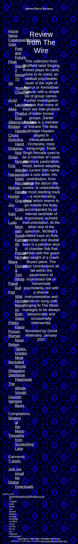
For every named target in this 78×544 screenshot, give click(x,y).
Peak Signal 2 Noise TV (16, 70)
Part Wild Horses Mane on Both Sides (17, 305)
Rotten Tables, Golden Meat (17, 351)
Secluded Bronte (17, 364)
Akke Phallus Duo (17, 113)
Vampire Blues (16, 403)
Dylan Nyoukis (18, 159)
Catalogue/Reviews (24, 40)
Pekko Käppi (16, 325)
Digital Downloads (20, 484)
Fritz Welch (16, 168)
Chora (13, 135)
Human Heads (17, 190)
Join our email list (16, 473)
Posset (14, 332)
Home (13, 31)
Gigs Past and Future (17, 51)
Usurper (15, 397)
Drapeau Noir (15, 150)
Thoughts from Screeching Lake (21, 442)
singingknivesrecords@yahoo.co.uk (26, 496)
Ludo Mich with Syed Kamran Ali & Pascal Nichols (18, 240)
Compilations (19, 414)
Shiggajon (16, 371)
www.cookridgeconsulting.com (54, 541)
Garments (16, 457)
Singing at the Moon (16, 424)
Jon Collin (16, 207)
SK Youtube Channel (18, 88)
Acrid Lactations (20, 102)
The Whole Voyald (17, 388)
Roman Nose (16, 338)
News (13, 36)
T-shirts (14, 461)
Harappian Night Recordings (21, 179)
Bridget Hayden (18, 129)
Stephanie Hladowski (20, 377)
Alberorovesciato (22, 122)
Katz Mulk (15, 216)
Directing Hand (16, 142)
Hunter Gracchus (19, 198)
